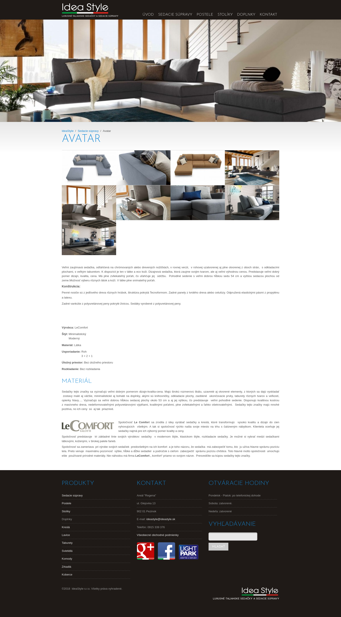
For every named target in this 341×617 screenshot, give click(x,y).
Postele (205, 15)
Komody (67, 558)
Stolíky (225, 15)
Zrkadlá (66, 566)
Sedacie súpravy (175, 15)
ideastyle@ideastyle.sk (160, 519)
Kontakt (268, 15)
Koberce (67, 574)
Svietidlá (67, 550)
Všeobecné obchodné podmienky (158, 535)
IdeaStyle (68, 131)
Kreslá (66, 527)
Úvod (148, 15)
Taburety (67, 542)
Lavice (66, 535)
